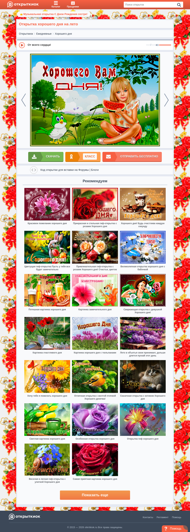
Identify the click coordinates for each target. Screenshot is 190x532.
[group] (95, 45)
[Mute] (157, 45)
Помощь (176, 517)
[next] (166, 100)
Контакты (148, 517)
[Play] (22, 45)
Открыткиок (26, 33)
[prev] (23, 100)
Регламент (162, 517)
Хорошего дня (63, 33)
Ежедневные (44, 33)
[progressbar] (165, 45)
